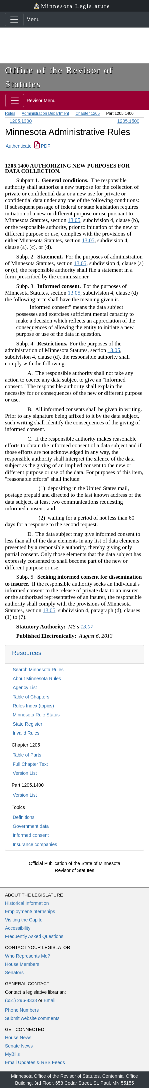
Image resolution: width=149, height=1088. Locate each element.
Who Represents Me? (27, 956)
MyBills (12, 1054)
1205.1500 (128, 121)
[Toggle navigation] (14, 19)
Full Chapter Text (30, 764)
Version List (25, 773)
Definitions (23, 817)
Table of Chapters (31, 696)
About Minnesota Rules (37, 678)
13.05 (74, 220)
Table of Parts (27, 755)
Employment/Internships (30, 911)
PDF (42, 146)
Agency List (25, 687)
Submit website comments (32, 1018)
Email (49, 1000)
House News (18, 1037)
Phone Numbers (22, 1010)
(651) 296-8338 (21, 1000)
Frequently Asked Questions (34, 936)
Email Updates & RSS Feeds (35, 1062)
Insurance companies (35, 844)
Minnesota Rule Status (36, 714)
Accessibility (17, 928)
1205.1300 (21, 121)
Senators (14, 972)
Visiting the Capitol (24, 919)
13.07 (87, 626)
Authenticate (19, 146)
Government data (31, 826)
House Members (22, 964)
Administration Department (45, 113)
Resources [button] (26, 652)
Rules (10, 113)
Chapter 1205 (87, 113)
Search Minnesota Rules (38, 669)
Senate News (19, 1046)
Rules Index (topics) (33, 705)
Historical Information (27, 903)
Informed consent (31, 835)
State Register (27, 724)
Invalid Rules (26, 733)
